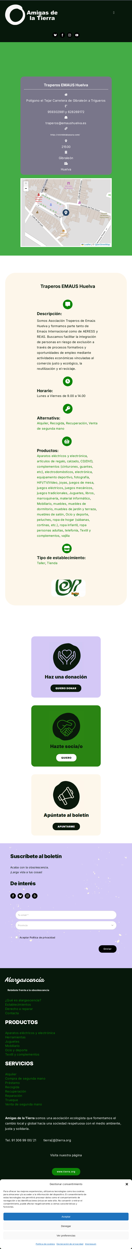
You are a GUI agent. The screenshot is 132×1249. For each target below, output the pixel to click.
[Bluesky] (55, 34)
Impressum (90, 1244)
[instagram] (69, 35)
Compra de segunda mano (25, 1078)
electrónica (83, 472)
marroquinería (47, 498)
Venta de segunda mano (23, 1104)
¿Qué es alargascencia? (23, 1000)
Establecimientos (18, 1004)
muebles (59, 503)
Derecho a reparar (19, 1009)
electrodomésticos (59, 472)
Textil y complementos (22, 1054)
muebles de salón (50, 514)
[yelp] (34, 896)
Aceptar (66, 1216)
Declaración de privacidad (70, 1244)
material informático (75, 498)
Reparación (13, 1095)
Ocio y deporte (77, 514)
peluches (44, 519)
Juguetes (76, 493)
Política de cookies (45, 1244)
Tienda (52, 563)
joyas (63, 482)
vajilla (65, 535)
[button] (127, 1184)
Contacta (12, 1013)
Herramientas (15, 1037)
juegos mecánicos (78, 488)
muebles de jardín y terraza (75, 509)
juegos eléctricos (50, 488)
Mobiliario (44, 503)
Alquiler (42, 423)
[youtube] (77, 35)
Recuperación (76, 423)
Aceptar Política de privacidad (37, 937)
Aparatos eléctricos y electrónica (62, 456)
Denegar (66, 1226)
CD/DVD (86, 461)
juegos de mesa (81, 482)
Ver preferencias (66, 1235)
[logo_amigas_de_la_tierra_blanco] (31, 6)
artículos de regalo (51, 461)
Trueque (11, 1100)
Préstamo (12, 1083)
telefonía (71, 530)
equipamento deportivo (54, 477)
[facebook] (62, 35)
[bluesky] (20, 896)
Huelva (66, 169)
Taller (41, 563)
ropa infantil (69, 525)
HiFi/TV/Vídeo (47, 482)
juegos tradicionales (52, 493)
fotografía (81, 477)
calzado (73, 461)
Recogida (57, 423)
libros (89, 493)
